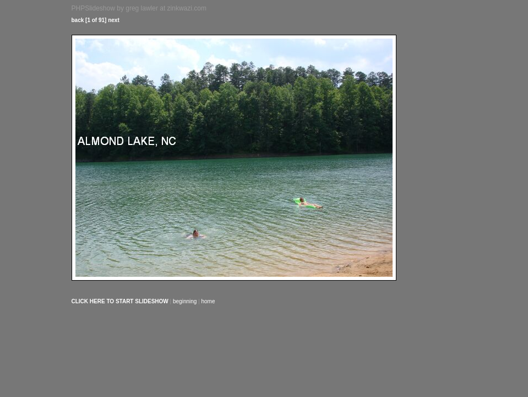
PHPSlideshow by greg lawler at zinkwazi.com (139, 8)
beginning (185, 301)
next (113, 20)
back (78, 20)
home (208, 301)
